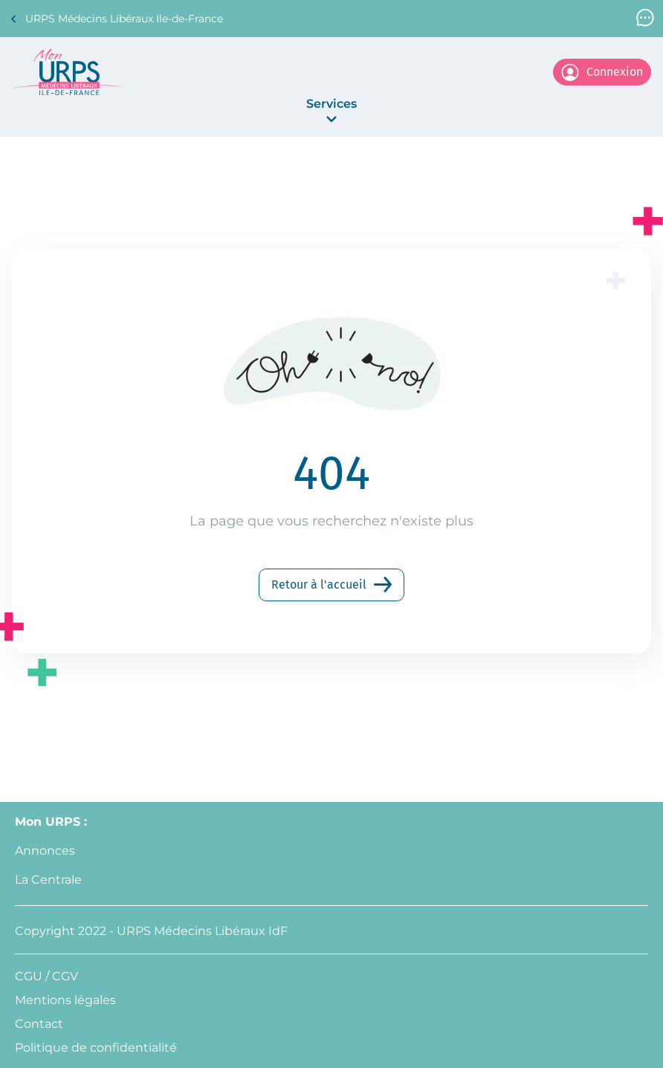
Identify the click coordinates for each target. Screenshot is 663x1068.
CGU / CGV (46, 976)
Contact (39, 1024)
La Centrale (48, 880)
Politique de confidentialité (96, 1048)
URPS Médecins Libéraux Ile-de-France (116, 19)
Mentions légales (65, 1000)
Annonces (45, 851)
